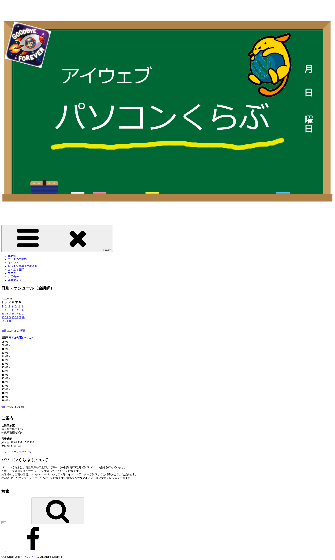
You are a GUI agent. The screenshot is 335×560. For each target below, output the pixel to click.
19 (16, 313)
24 (10, 317)
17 (10, 313)
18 (13, 313)
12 (16, 309)
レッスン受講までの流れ (22, 266)
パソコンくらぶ (30, 556)
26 (16, 317)
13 (20, 309)
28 (23, 317)
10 (10, 309)
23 (6, 317)
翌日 (23, 330)
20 (20, 313)
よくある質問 (16, 269)
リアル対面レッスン (21, 337)
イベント (13, 262)
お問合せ (13, 276)
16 (6, 313)
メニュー (57, 238)
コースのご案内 (17, 259)
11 (13, 309)
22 (3, 317)
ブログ (12, 273)
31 (10, 320)
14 (23, 309)
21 (23, 313)
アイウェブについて (20, 452)
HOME (12, 256)
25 (13, 317)
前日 (4, 330)
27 (20, 317)
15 (3, 313)
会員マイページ (17, 280)
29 (3, 320)
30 (6, 320)
